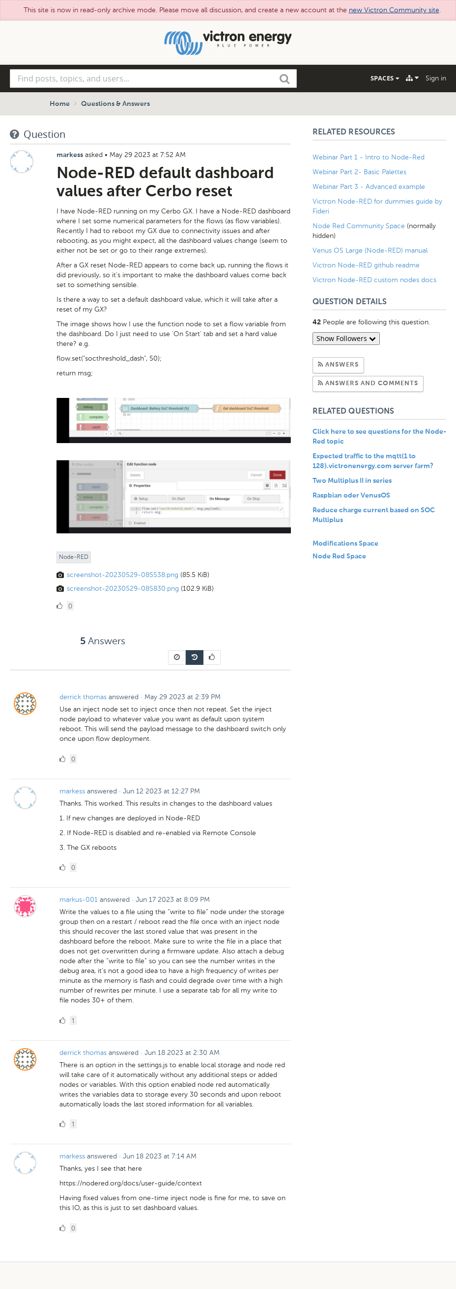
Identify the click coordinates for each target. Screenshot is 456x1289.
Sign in (436, 78)
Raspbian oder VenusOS (351, 495)
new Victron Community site (394, 10)
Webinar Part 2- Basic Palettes (359, 172)
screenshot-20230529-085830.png (123, 588)
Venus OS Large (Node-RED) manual (370, 250)
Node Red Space (339, 556)
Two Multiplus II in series (352, 480)
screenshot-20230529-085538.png (122, 575)
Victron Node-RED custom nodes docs (374, 280)
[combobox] (153, 78)
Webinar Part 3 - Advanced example (369, 187)
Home (60, 104)
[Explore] (412, 78)
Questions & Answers (115, 104)
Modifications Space (345, 543)
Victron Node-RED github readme (366, 265)
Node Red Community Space (359, 226)
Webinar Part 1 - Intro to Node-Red (369, 157)
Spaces (384, 78)
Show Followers (346, 338)
